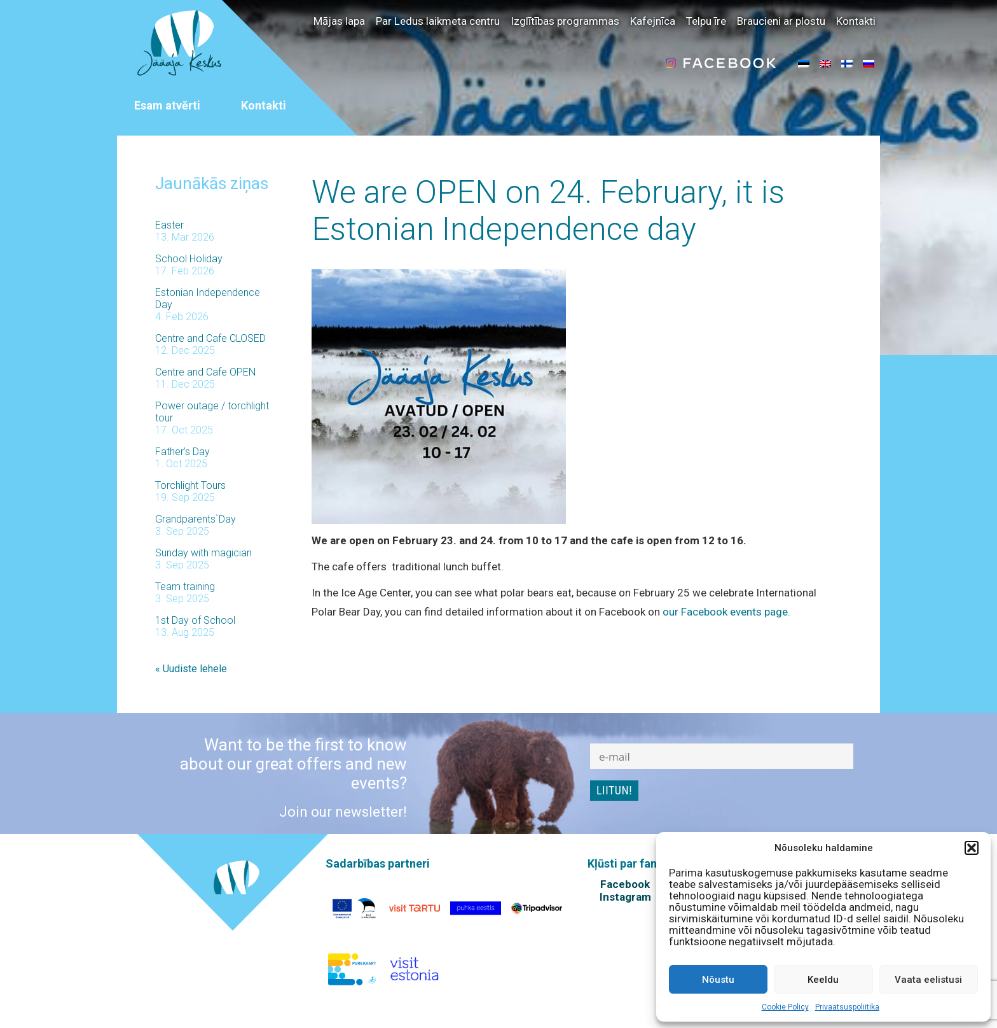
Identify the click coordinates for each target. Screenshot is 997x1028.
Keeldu (823, 979)
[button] (971, 847)
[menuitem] (804, 63)
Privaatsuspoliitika (847, 1007)
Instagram (625, 897)
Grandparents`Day (195, 519)
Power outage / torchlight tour (212, 412)
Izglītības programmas (565, 21)
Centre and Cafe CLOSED (210, 338)
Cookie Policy (785, 1007)
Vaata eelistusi (928, 979)
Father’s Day (182, 452)
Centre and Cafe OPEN (205, 372)
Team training (185, 587)
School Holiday (189, 259)
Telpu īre (706, 21)
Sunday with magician (203, 553)
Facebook (625, 884)
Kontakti (856, 21)
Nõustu (718, 979)
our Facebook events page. (726, 611)
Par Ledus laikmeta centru (438, 21)
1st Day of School (195, 620)
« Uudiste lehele (191, 669)
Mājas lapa (339, 21)
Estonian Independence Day (207, 298)
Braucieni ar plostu (781, 21)
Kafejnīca (652, 21)
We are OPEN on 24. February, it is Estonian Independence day (548, 211)
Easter (169, 225)
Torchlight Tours (190, 485)
